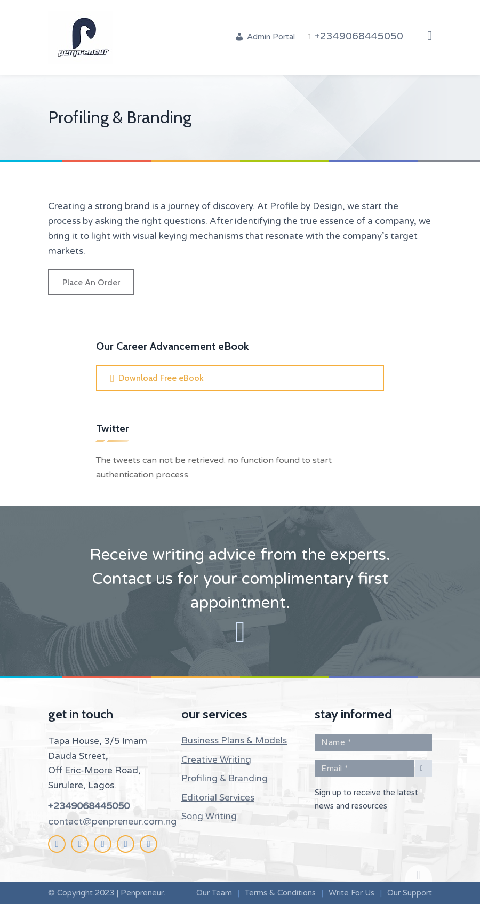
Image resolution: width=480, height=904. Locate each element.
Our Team (214, 893)
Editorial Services (217, 797)
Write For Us (351, 893)
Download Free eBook (161, 378)
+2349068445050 (89, 806)
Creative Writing (216, 759)
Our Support (409, 893)
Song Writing (209, 816)
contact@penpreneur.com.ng (112, 821)
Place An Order (91, 282)
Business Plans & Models (234, 740)
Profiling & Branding (224, 778)
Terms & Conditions (280, 893)
